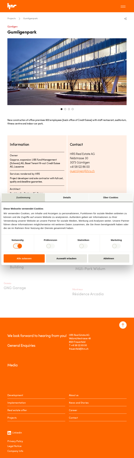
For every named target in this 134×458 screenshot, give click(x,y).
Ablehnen (108, 258)
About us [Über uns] (73, 395)
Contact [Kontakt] (73, 418)
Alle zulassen (24, 258)
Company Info (15, 451)
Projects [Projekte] (12, 418)
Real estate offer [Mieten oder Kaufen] (17, 410)
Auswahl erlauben (66, 258)
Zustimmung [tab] (23, 197)
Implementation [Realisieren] (16, 403)
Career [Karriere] (73, 410)
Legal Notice (14, 446)
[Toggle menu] (123, 6)
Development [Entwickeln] (15, 395)
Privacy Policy (15, 441)
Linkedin (14, 433)
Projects (11, 18)
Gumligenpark (30, 18)
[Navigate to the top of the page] (123, 325)
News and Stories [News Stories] (79, 403)
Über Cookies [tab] (110, 197)
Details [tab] (67, 197)
